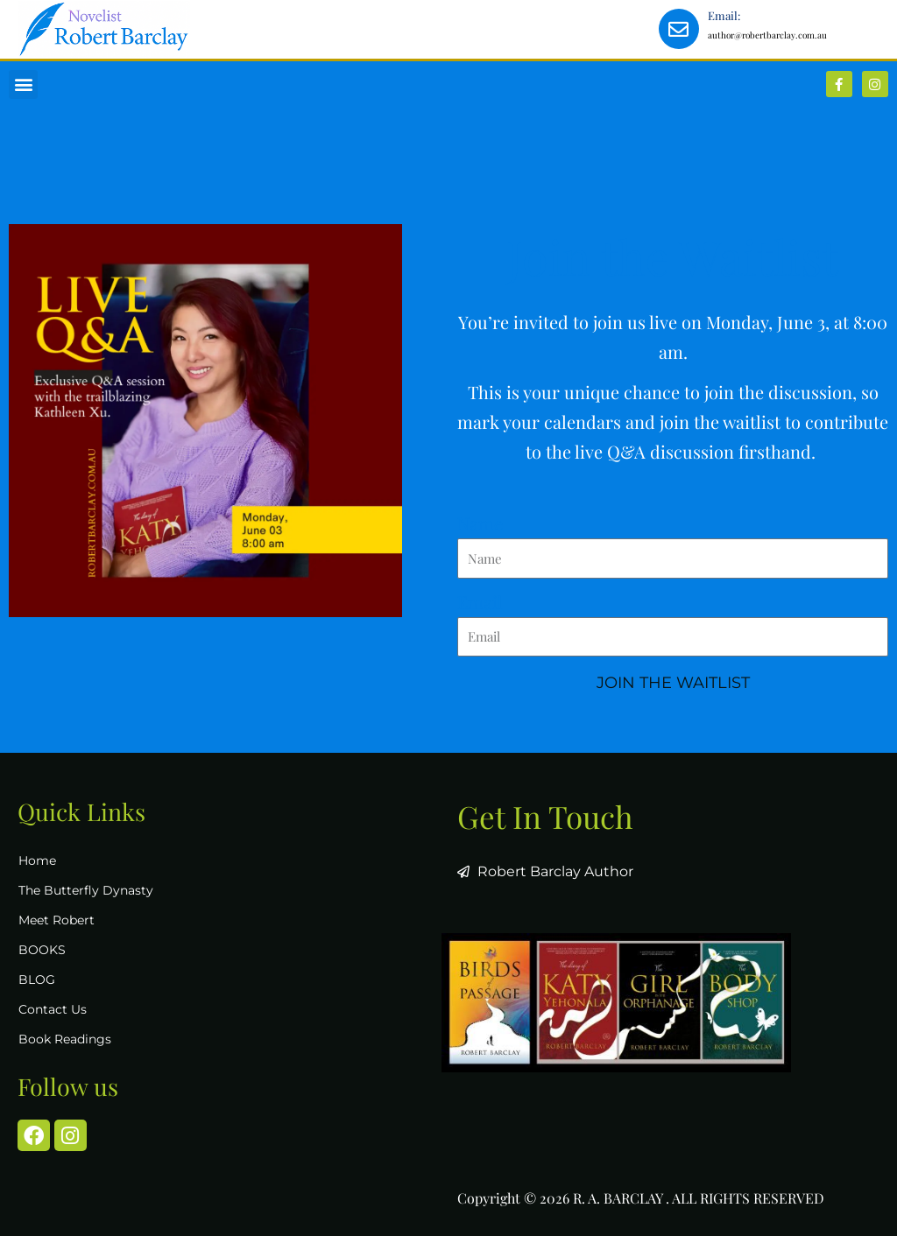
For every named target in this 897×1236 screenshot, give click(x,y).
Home (37, 860)
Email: (724, 15)
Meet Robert (56, 920)
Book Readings (64, 1039)
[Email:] (679, 29)
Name (480, 523)
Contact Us (52, 1009)
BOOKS (42, 950)
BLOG (36, 979)
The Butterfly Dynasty (85, 890)
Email (480, 602)
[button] (23, 84)
